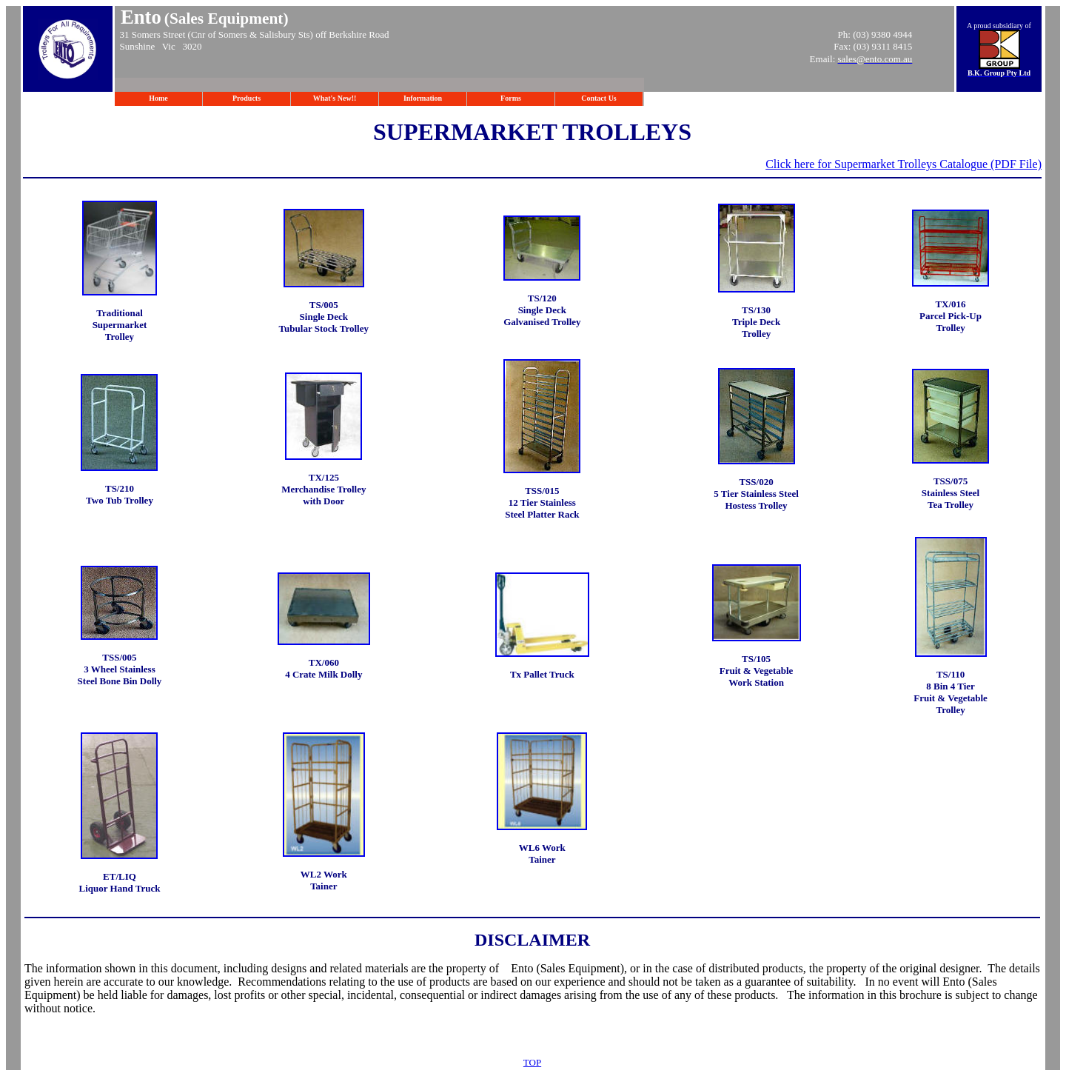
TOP (532, 1062)
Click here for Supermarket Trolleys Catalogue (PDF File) (903, 164)
